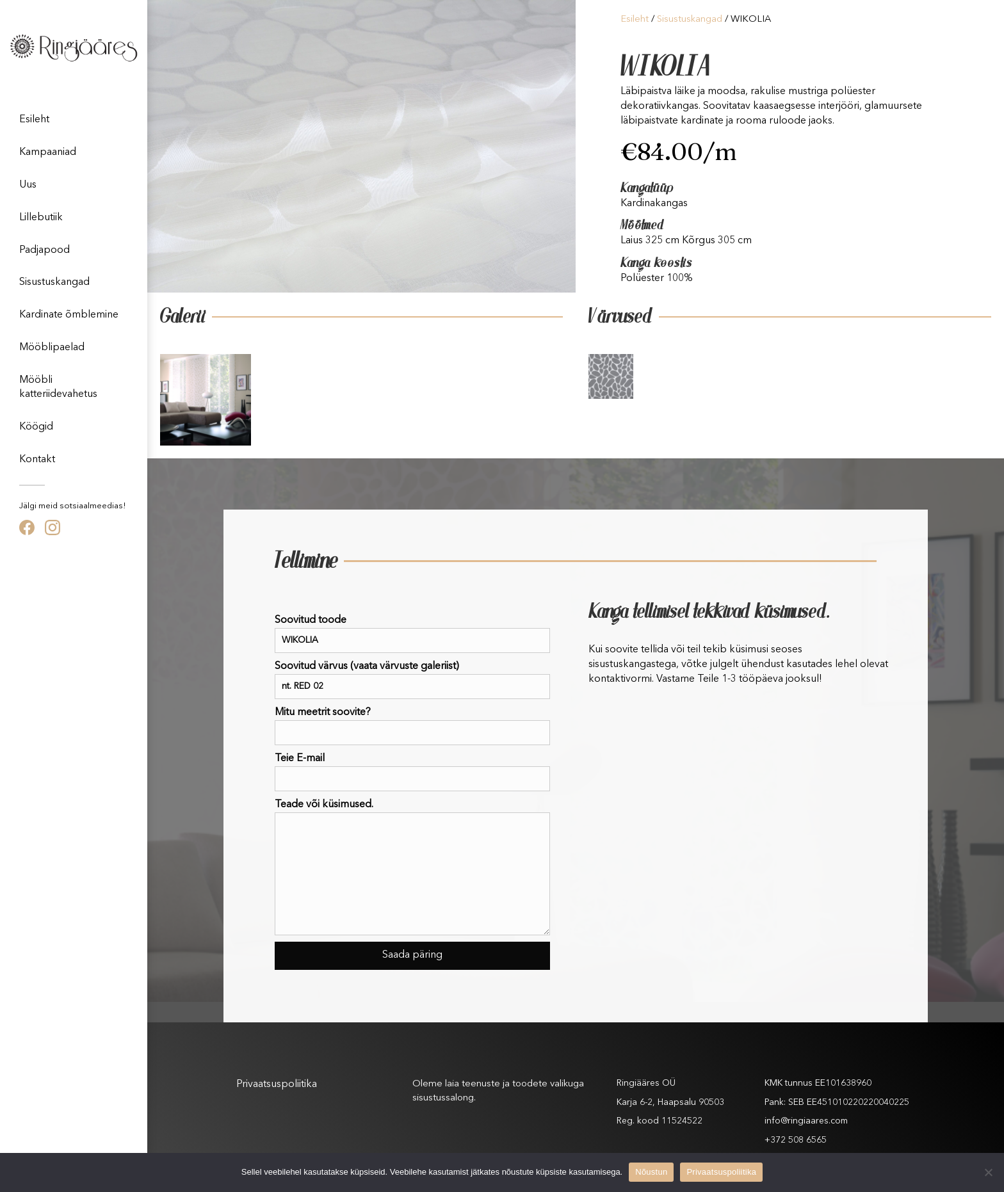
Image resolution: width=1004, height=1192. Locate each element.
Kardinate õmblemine (68, 315)
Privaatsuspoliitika (276, 1084)
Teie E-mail (412, 772)
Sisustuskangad (54, 282)
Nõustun (651, 1172)
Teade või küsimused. (412, 867)
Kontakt (37, 460)
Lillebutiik (41, 218)
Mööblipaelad (52, 347)
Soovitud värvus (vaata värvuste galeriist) (412, 680)
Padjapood (44, 250)
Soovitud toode (412, 634)
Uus (27, 185)
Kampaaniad (47, 152)
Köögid (36, 427)
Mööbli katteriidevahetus (58, 387)
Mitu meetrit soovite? (412, 726)
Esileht (34, 120)
